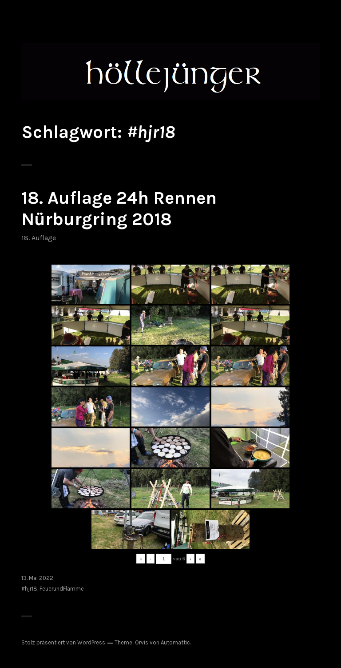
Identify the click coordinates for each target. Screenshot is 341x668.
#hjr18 (29, 588)
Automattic (175, 642)
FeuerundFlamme (62, 588)
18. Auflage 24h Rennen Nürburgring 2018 (119, 208)
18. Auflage (38, 237)
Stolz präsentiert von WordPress (63, 642)
